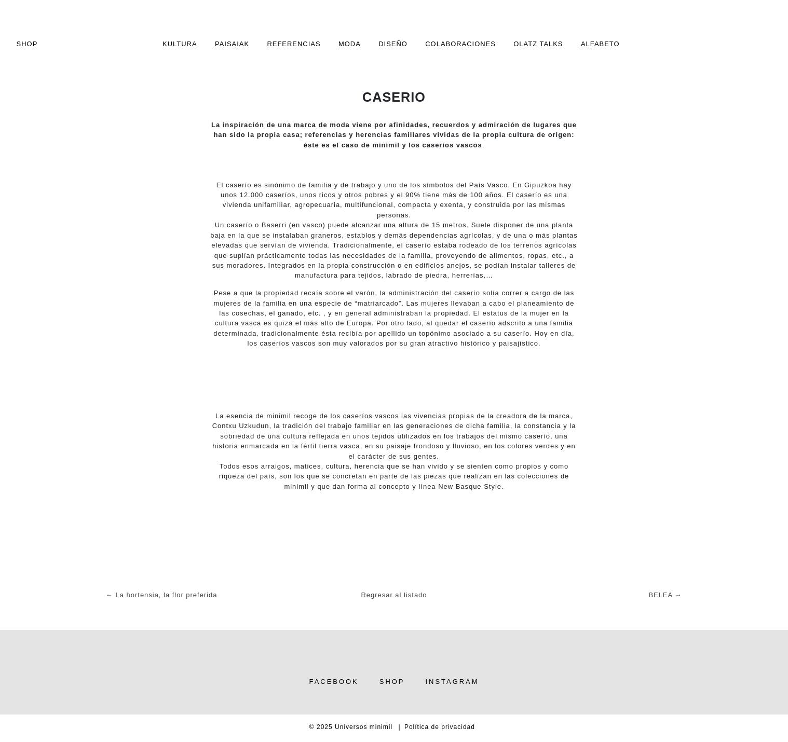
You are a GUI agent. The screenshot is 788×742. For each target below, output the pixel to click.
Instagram (452, 681)
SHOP (27, 44)
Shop (392, 681)
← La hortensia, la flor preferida (161, 595)
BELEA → (665, 595)
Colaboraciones (460, 44)
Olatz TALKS (538, 44)
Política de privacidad (439, 727)
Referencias (293, 44)
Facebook (333, 681)
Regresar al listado (394, 595)
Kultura (179, 44)
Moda (349, 44)
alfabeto (600, 44)
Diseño (392, 44)
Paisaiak (232, 44)
